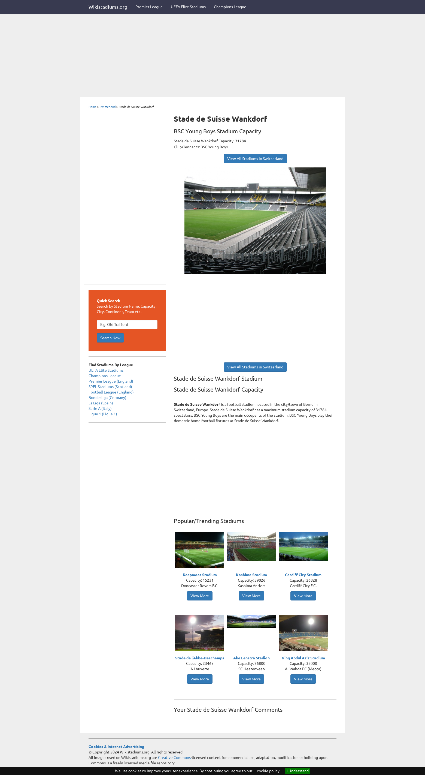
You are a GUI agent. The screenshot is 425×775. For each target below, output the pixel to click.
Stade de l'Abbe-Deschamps (199, 658)
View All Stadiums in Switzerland (255, 159)
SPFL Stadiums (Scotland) (110, 387)
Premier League (149, 7)
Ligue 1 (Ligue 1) (103, 414)
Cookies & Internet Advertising (116, 746)
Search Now (110, 338)
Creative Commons (174, 757)
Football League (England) (111, 392)
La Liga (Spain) (101, 403)
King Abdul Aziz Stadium (303, 658)
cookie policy (268, 771)
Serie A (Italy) (100, 408)
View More (199, 596)
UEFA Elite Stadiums (188, 7)
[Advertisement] (212, 56)
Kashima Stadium (251, 575)
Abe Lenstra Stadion (251, 658)
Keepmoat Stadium (200, 575)
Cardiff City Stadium (303, 575)
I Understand (298, 771)
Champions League (230, 7)
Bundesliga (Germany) (107, 397)
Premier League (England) (111, 381)
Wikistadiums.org (108, 7)
